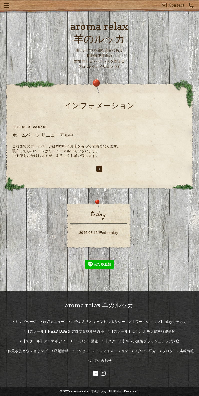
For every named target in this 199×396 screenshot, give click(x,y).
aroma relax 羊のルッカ (99, 305)
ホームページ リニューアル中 (43, 135)
